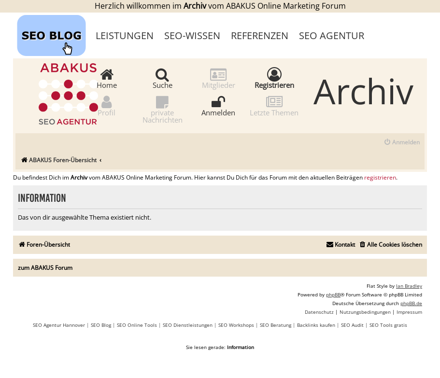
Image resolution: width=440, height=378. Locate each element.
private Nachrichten (162, 109)
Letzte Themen (274, 105)
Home (107, 78)
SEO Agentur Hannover (59, 325)
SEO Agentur (331, 35)
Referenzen (259, 35)
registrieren (380, 178)
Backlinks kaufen (316, 325)
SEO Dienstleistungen (188, 325)
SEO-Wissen (192, 35)
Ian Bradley (409, 285)
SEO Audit (352, 325)
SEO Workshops (236, 325)
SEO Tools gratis (388, 325)
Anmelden (218, 105)
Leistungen (125, 35)
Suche (162, 78)
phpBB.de (411, 303)
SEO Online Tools (137, 325)
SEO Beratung (275, 325)
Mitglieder (218, 78)
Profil (106, 105)
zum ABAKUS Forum (45, 268)
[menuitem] (401, 142)
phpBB (333, 294)
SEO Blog (101, 325)
